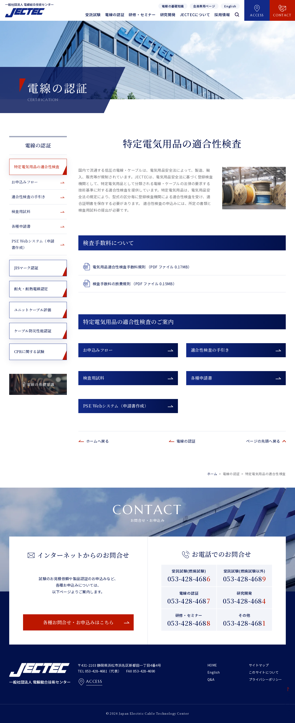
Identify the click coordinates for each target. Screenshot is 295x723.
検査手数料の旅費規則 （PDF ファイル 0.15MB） (135, 283)
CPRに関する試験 (29, 351)
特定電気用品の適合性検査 (36, 166)
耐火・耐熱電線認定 (31, 288)
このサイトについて (264, 672)
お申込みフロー (98, 350)
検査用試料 (93, 378)
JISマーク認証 (26, 267)
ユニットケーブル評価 (32, 309)
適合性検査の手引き (210, 350)
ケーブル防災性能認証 (32, 330)
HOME (212, 665)
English (213, 672)
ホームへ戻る (97, 441)
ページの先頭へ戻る (263, 441)
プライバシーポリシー (265, 679)
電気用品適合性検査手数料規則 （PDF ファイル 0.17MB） (142, 267)
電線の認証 (38, 145)
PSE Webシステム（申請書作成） (115, 406)
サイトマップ (259, 665)
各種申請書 (201, 378)
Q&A (210, 679)
